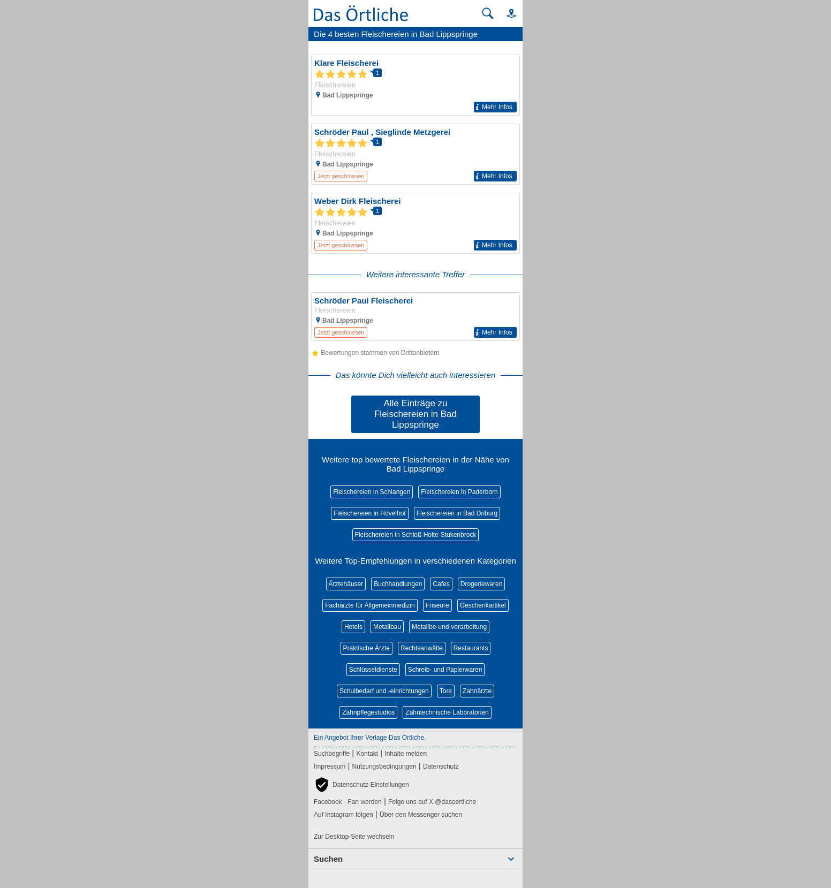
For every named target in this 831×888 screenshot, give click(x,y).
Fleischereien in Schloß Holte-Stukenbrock (416, 534)
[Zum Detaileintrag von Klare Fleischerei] (415, 85)
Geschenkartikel (483, 605)
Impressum (329, 766)
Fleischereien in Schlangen (371, 492)
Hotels (353, 627)
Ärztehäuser (346, 584)
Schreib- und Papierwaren (445, 669)
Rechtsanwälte (422, 648)
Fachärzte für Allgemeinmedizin (369, 605)
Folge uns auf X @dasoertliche (432, 802)
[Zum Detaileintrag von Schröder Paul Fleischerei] (415, 316)
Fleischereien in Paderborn (459, 492)
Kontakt (367, 753)
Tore (446, 691)
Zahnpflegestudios (368, 712)
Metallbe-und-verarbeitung (449, 627)
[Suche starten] (488, 13)
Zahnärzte (477, 691)
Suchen (328, 858)
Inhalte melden (405, 753)
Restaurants (471, 648)
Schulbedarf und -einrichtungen (384, 691)
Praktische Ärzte (366, 648)
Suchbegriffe (332, 753)
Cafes (441, 584)
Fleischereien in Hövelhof (370, 513)
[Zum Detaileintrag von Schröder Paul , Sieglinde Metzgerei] (415, 154)
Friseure (437, 605)
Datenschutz (441, 766)
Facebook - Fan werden (348, 802)
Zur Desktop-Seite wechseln (354, 836)
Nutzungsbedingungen (384, 766)
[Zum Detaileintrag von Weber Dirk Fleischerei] (415, 223)
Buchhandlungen (398, 584)
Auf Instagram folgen (343, 814)
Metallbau (387, 627)
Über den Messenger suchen (421, 814)
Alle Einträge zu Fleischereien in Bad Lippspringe (415, 414)
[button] (506, 13)
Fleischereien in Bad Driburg (457, 513)
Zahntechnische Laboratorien (446, 712)
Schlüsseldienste (373, 669)
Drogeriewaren (481, 584)
